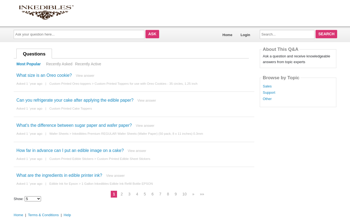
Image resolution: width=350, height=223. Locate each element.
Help (67, 215)
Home (227, 35)
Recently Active (88, 64)
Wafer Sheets (58, 133)
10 (184, 194)
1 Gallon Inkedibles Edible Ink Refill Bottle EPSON (117, 183)
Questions (34, 54)
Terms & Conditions (43, 215)
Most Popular (28, 64)
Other (267, 99)
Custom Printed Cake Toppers (70, 108)
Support (269, 93)
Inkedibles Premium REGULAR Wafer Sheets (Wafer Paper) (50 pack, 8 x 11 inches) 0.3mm (137, 133)
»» (202, 194)
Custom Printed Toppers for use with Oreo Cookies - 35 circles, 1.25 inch (146, 83)
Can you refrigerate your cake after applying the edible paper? (74, 100)
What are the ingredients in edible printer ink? (59, 175)
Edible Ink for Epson (63, 183)
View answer (85, 76)
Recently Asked (59, 64)
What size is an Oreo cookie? (44, 75)
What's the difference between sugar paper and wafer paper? (74, 125)
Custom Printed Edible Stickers (71, 158)
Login (245, 35)
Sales (267, 86)
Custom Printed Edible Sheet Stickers (123, 158)
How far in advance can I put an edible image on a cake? (70, 150)
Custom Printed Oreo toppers (70, 83)
